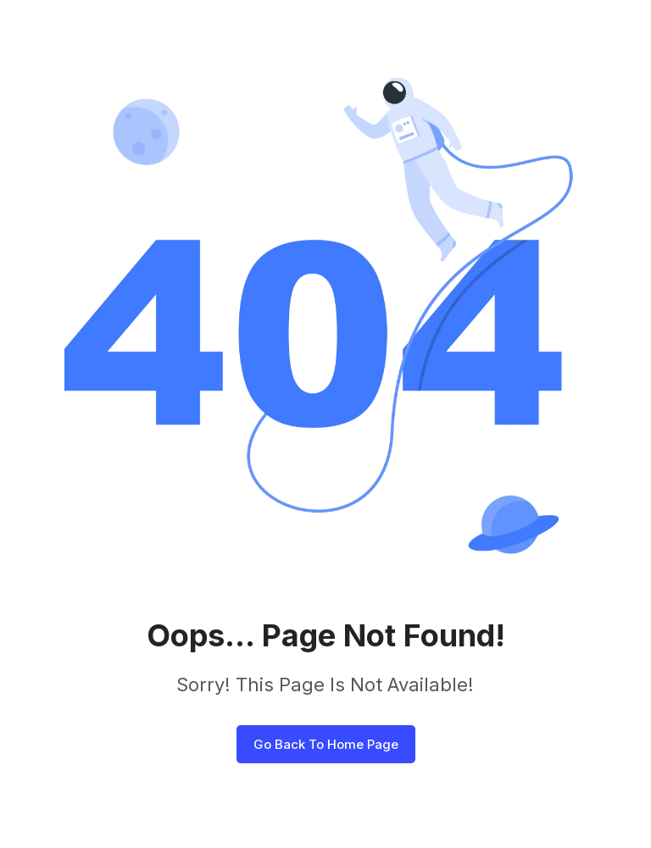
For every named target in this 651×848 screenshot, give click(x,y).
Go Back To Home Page (325, 744)
